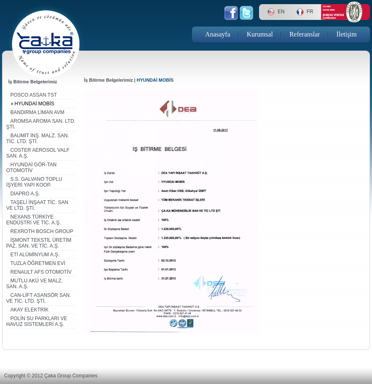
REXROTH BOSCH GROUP (41, 231)
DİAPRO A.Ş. (25, 194)
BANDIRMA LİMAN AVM (37, 112)
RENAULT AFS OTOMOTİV (41, 272)
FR (310, 12)
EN (281, 12)
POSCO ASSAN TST (33, 95)
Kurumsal (260, 34)
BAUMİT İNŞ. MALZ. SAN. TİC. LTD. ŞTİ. (37, 138)
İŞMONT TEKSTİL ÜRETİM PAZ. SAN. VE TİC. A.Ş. (38, 243)
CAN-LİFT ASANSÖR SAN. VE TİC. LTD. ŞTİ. (38, 298)
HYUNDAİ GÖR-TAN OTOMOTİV (31, 167)
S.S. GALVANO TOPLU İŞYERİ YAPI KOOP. (34, 182)
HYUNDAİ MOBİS (34, 104)
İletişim (346, 34)
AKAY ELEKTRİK (29, 310)
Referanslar (304, 34)
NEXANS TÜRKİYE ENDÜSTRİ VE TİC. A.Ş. (33, 220)
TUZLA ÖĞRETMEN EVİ (37, 263)
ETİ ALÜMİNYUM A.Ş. (35, 255)
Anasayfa (217, 34)
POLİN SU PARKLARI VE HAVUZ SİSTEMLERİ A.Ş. (36, 321)
